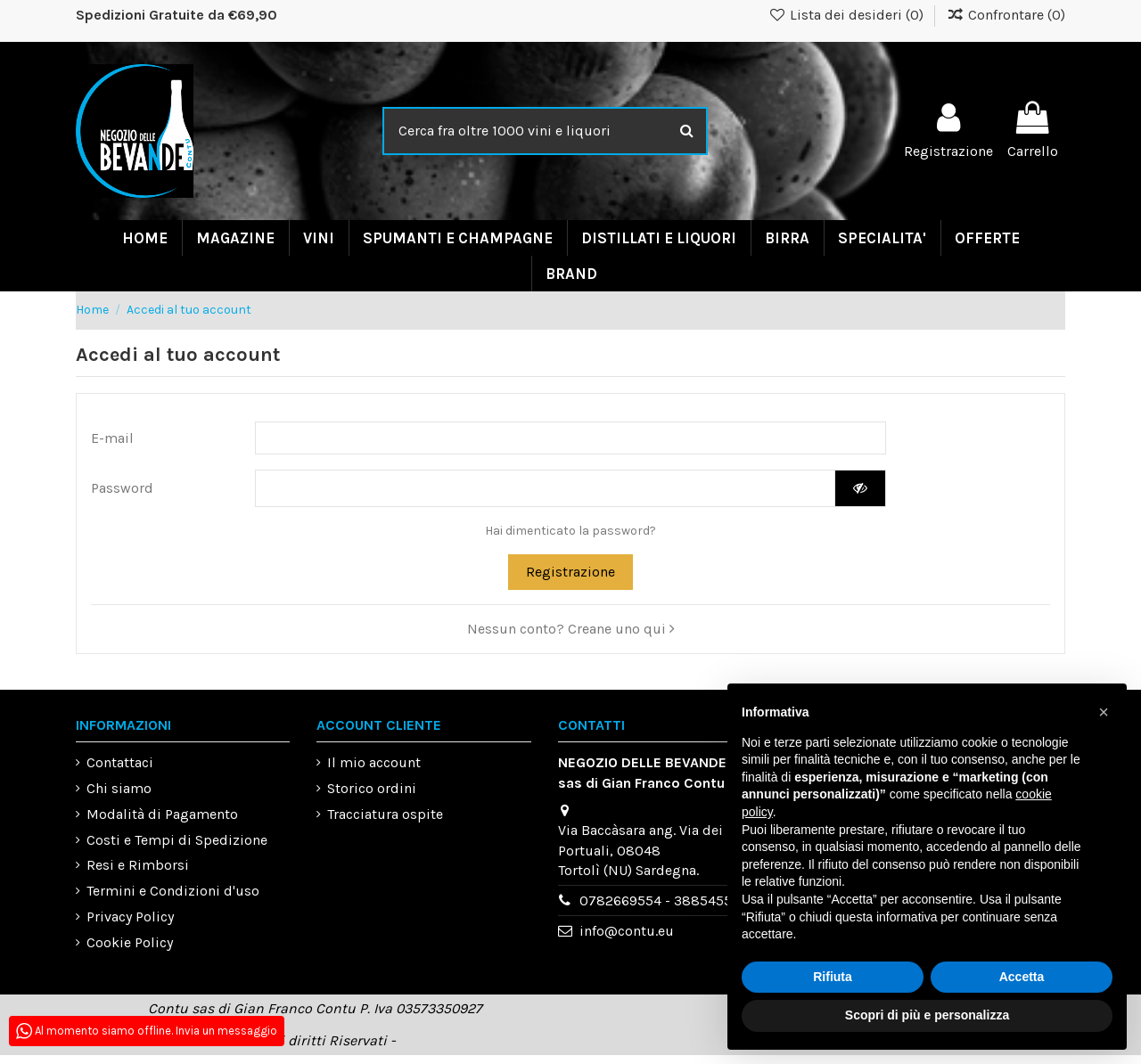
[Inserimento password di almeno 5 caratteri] (544, 496)
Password (122, 495)
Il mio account (374, 772)
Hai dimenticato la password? (570, 539)
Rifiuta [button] (832, 977)
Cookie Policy (129, 951)
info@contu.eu (626, 940)
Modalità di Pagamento (162, 822)
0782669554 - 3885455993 (667, 910)
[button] (1103, 712)
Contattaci (119, 772)
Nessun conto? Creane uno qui (571, 637)
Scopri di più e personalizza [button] (927, 1015)
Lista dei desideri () (848, 14)
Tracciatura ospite (385, 822)
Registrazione (570, 580)
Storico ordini (371, 797)
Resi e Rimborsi (137, 874)
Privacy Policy (130, 925)
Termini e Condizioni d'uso (172, 900)
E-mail (112, 440)
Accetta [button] (1022, 977)
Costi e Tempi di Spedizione (176, 848)
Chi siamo (119, 797)
